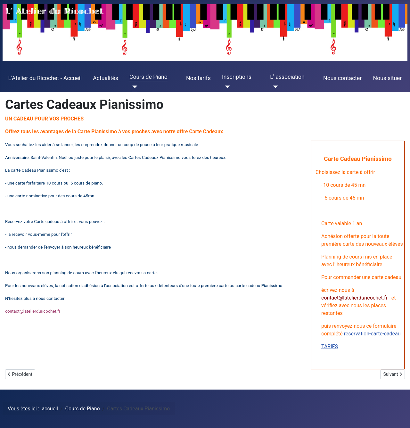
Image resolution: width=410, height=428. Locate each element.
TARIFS (329, 346)
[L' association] (274, 86)
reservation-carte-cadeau (372, 334)
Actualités (105, 78)
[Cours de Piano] (133, 86)
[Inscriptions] (226, 86)
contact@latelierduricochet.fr (354, 298)
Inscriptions (236, 77)
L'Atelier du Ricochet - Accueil (45, 78)
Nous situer (387, 78)
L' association (287, 77)
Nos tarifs (198, 78)
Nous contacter (342, 78)
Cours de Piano (148, 77)
